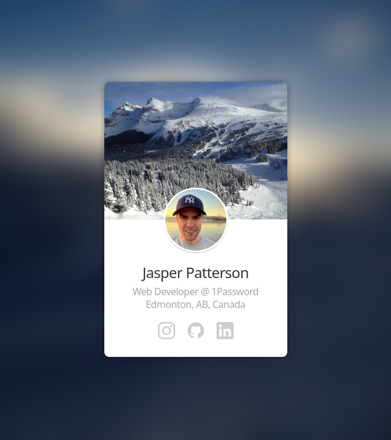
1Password (235, 291)
